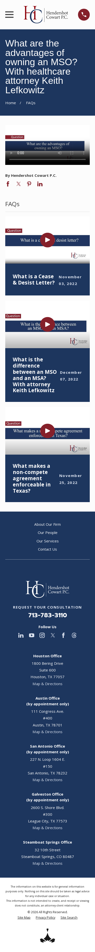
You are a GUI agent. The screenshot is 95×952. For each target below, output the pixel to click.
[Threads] (74, 635)
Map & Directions (47, 683)
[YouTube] (31, 635)
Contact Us (47, 549)
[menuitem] (24, 918)
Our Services (47, 540)
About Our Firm (47, 524)
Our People (48, 532)
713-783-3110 (47, 615)
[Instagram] (42, 635)
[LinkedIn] (21, 635)
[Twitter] (53, 635)
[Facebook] (63, 635)
